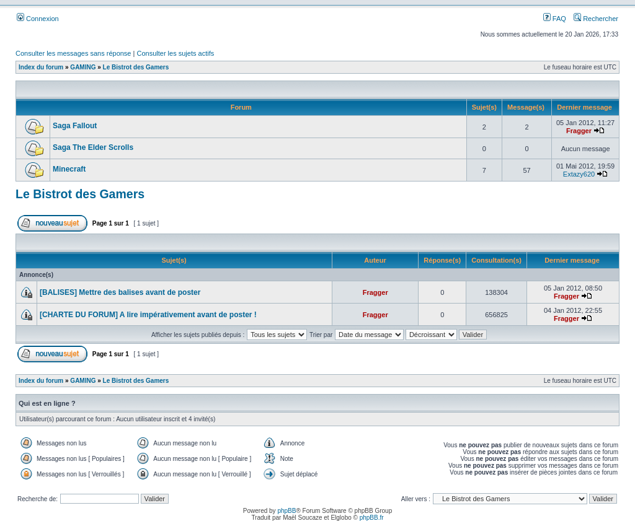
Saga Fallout (75, 125)
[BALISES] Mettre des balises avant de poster (120, 292)
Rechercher (596, 18)
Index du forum (41, 67)
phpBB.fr (372, 517)
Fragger (579, 130)
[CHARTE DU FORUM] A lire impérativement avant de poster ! (148, 314)
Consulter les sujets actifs (175, 53)
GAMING (82, 67)
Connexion (38, 18)
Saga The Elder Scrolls (93, 147)
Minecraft (69, 169)
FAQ (554, 18)
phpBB (286, 510)
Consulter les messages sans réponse (73, 53)
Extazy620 (579, 174)
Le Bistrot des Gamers (136, 67)
